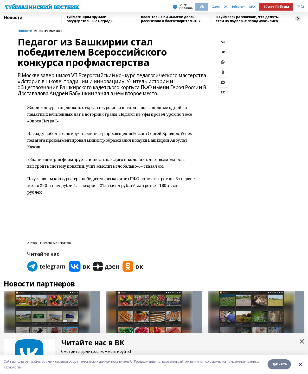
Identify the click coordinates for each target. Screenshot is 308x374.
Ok (226, 6)
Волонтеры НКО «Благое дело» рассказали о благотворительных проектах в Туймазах (170, 19)
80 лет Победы (276, 6)
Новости (13, 17)
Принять (279, 364)
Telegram (238, 6)
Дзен (216, 6)
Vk (202, 6)
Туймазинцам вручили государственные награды (89, 19)
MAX (252, 6)
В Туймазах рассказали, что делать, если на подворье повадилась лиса (247, 19)
